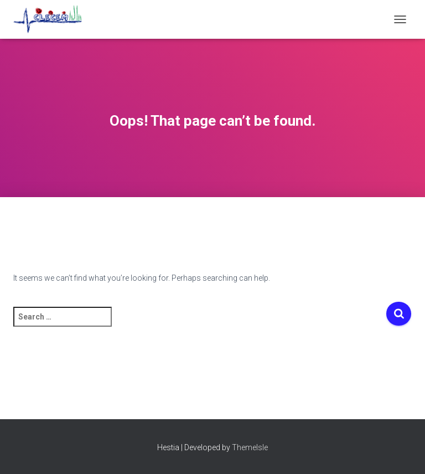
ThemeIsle (250, 447)
